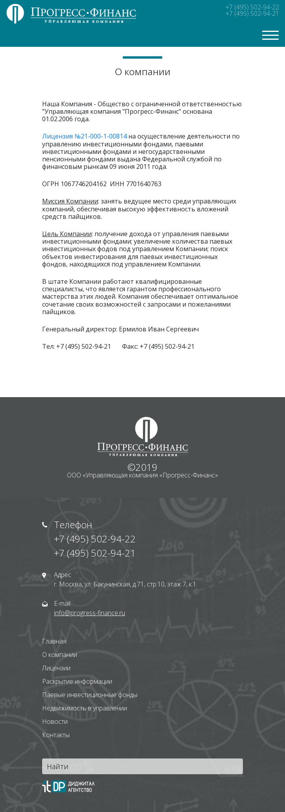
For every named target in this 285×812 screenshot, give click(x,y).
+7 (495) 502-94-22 (252, 7)
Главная (54, 641)
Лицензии (56, 668)
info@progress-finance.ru (89, 613)
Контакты (56, 735)
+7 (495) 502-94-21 (252, 13)
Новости (55, 721)
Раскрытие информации (77, 681)
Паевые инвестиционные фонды (89, 694)
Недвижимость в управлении (84, 708)
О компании (59, 654)
